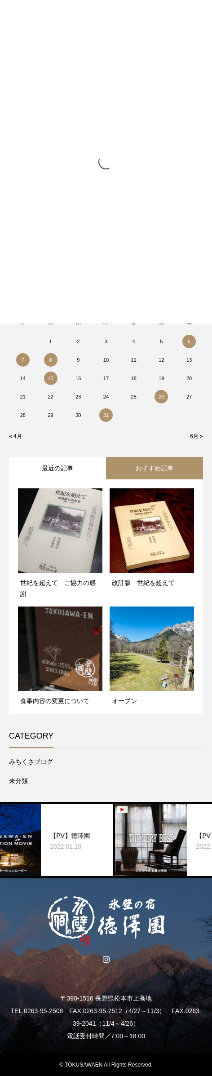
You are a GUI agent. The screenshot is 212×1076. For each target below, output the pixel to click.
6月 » (196, 436)
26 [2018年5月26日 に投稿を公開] (161, 396)
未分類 (18, 780)
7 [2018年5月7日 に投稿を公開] (23, 360)
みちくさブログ (31, 761)
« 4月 (15, 436)
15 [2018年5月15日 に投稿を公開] (50, 378)
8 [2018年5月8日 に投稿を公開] (50, 360)
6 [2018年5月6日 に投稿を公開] (189, 341)
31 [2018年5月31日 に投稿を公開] (106, 415)
